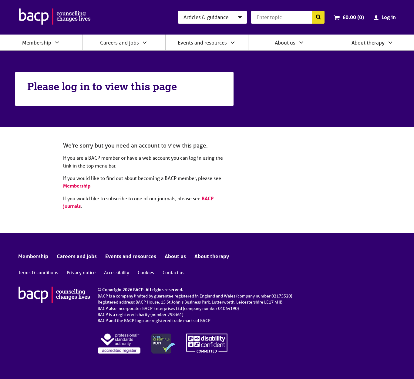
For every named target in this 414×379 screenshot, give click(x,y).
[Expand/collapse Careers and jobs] (144, 42)
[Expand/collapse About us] (301, 42)
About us (285, 42)
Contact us (173, 272)
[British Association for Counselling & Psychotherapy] (54, 17)
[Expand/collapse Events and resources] (232, 42)
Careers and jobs (119, 42)
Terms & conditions (38, 272)
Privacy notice (81, 272)
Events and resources (202, 42)
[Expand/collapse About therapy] (390, 42)
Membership (36, 42)
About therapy (368, 42)
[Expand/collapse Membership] (57, 42)
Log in (389, 17)
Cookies (146, 272)
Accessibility (116, 272)
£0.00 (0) (353, 17)
